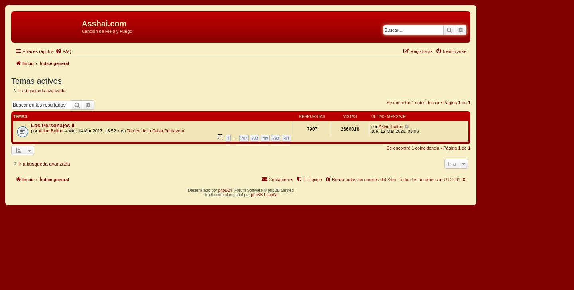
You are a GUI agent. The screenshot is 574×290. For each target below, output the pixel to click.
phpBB (224, 190)
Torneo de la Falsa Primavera (155, 130)
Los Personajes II (52, 125)
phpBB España (264, 195)
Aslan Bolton (51, 130)
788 (255, 138)
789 (265, 138)
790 (276, 138)
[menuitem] (63, 51)
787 (244, 138)
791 (286, 138)
